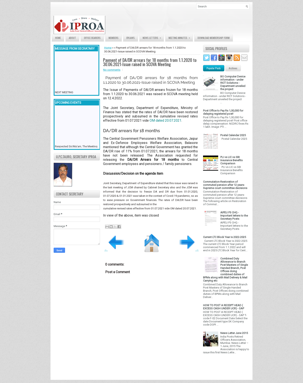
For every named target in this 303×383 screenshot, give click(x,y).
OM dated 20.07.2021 (165, 120)
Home (58, 38)
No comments (111, 69)
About (72, 38)
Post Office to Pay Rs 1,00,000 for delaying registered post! (223, 112)
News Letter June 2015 (234, 333)
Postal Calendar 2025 (233, 135)
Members (113, 38)
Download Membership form (214, 38)
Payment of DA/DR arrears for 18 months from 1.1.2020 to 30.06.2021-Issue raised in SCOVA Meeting (150, 62)
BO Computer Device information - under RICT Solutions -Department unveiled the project (232, 83)
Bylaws (130, 38)
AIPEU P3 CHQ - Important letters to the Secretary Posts (234, 215)
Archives (233, 68)
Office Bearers (92, 38)
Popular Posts (214, 68)
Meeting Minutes (181, 37)
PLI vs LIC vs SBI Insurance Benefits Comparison (231, 160)
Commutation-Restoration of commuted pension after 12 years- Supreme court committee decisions (225, 185)
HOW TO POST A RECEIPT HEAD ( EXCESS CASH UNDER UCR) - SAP (223, 307)
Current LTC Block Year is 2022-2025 (224, 237)
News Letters (153, 37)
